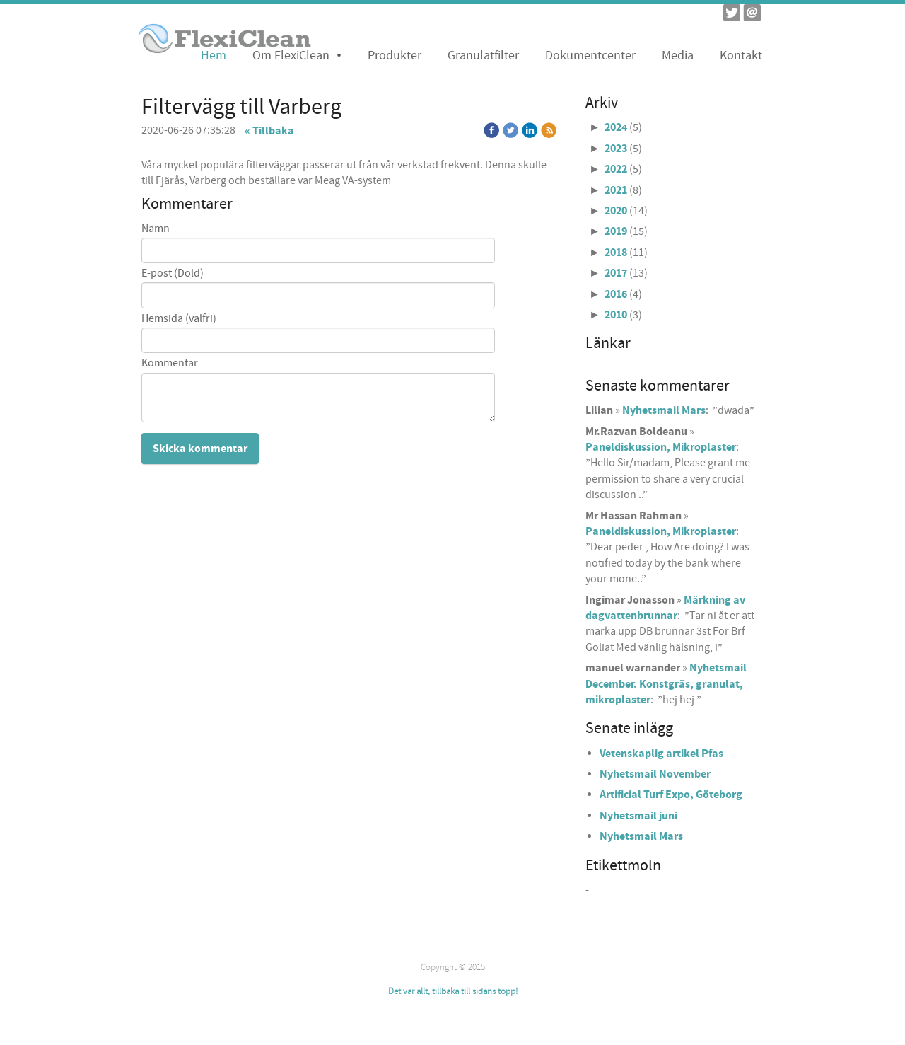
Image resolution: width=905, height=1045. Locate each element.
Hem (213, 55)
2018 (616, 252)
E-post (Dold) (172, 273)
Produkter (394, 55)
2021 (616, 190)
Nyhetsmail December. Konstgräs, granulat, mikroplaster (666, 684)
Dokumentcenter (590, 55)
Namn (155, 229)
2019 (616, 231)
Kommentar (169, 363)
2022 (616, 169)
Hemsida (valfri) (178, 318)
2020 (616, 211)
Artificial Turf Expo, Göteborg (671, 794)
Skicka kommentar (200, 448)
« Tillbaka (269, 131)
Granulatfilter (483, 55)
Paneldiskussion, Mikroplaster (660, 447)
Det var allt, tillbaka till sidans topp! (453, 991)
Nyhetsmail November (655, 774)
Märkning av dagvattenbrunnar (665, 607)
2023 (616, 148)
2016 (616, 294)
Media (678, 55)
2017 (616, 273)
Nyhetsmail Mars (664, 410)
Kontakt (741, 55)
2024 (616, 127)
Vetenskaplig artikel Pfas (661, 753)
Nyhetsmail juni (638, 816)
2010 (616, 315)
